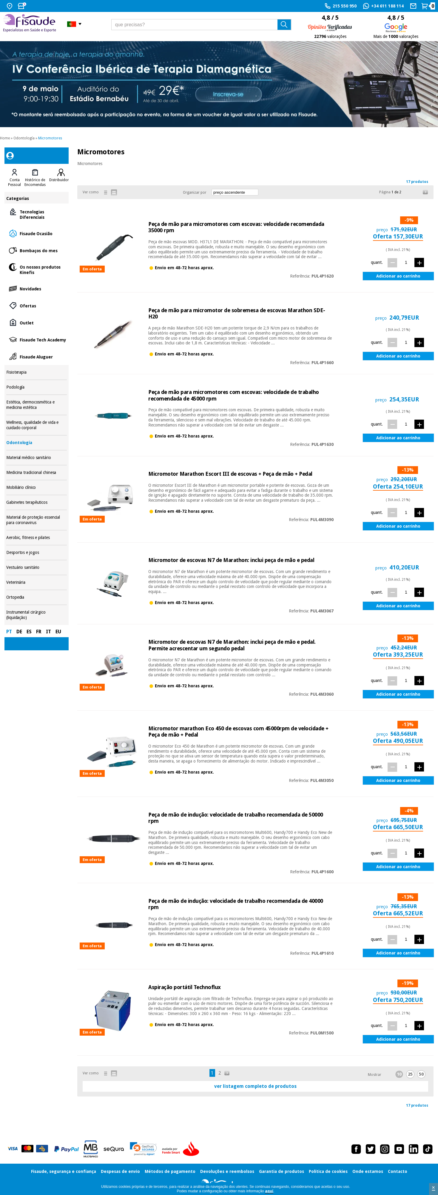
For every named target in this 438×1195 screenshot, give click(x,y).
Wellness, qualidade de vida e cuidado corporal (36, 425)
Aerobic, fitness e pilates (36, 537)
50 (421, 1074)
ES (29, 632)
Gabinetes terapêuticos (36, 502)
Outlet (36, 322)
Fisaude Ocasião (36, 233)
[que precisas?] (201, 24)
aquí (269, 1191)
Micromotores (50, 138)
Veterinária (36, 582)
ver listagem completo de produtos (255, 1086)
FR (38, 632)
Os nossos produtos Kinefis (36, 269)
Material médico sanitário (36, 457)
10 (399, 1074)
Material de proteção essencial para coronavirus (36, 520)
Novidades (36, 288)
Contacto (397, 1171)
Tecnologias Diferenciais (36, 214)
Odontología (24, 138)
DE (19, 632)
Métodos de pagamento (170, 1171)
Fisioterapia (36, 372)
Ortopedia (36, 597)
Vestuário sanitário (36, 567)
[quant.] (406, 262)
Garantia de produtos (281, 1171)
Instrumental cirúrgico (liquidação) (36, 615)
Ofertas (36, 305)
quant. (377, 262)
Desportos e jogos (36, 552)
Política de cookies (328, 1171)
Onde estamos (367, 1171)
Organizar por (194, 192)
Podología (36, 387)
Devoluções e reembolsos (227, 1171)
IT (48, 632)
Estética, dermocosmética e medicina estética (36, 405)
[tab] (14, 177)
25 (410, 1074)
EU (58, 632)
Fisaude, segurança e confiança (63, 1171)
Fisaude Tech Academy (36, 339)
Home (5, 138)
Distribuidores (61, 180)
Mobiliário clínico (36, 487)
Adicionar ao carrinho (398, 276)
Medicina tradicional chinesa (36, 472)
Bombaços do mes (36, 250)
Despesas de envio (120, 1171)
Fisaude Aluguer (36, 356)
